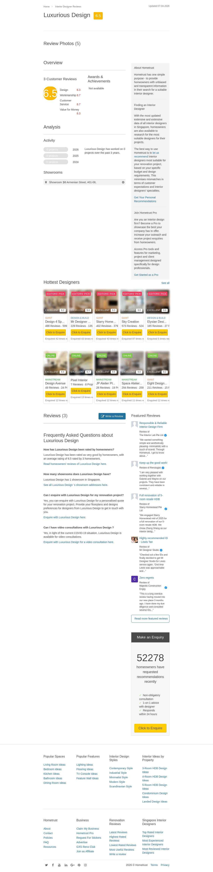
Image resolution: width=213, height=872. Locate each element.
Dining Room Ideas (55, 782)
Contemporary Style (121, 768)
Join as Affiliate (85, 851)
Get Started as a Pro (146, 274)
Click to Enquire (55, 332)
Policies (48, 837)
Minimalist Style (118, 777)
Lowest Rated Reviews (122, 845)
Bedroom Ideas (52, 769)
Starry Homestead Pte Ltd (113, 321)
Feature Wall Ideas (87, 778)
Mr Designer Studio (84, 321)
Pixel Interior (79, 380)
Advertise (81, 842)
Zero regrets (146, 577)
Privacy (165, 865)
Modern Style (117, 781)
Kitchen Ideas (52, 773)
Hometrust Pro (84, 833)
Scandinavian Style (120, 786)
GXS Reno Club (85, 846)
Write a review (117, 854)
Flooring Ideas (84, 769)
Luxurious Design (67, 15)
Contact (48, 833)
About (47, 828)
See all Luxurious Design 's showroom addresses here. (76, 484)
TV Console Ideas (86, 773)
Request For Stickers (88, 837)
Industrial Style (118, 772)
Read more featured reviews (151, 618)
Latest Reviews (118, 832)
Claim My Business (87, 828)
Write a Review (112, 416)
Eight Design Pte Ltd (161, 383)
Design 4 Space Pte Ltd (61, 321)
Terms (154, 865)
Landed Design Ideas (154, 801)
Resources (50, 846)
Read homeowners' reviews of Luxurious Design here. (75, 463)
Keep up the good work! (153, 462)
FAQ (46, 842)
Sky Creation (130, 321)
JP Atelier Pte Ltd (107, 383)
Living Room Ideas (54, 764)
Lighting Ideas (84, 764)
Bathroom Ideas (53, 778)
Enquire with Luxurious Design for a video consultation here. (79, 542)
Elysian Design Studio (162, 321)
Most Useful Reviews (121, 849)
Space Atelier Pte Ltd (136, 383)
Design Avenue (55, 383)
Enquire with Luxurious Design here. (65, 517)
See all (165, 282)
